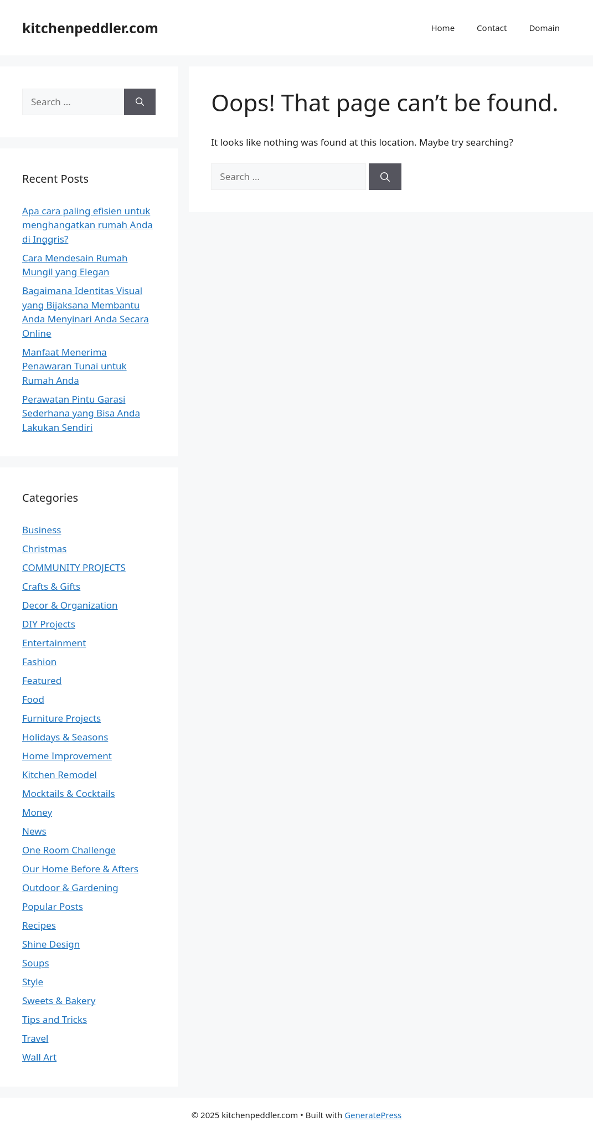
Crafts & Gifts (51, 586)
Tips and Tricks (54, 1019)
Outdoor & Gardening (70, 887)
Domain (544, 27)
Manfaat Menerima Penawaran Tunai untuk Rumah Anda (74, 366)
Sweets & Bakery (58, 1000)
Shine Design (51, 944)
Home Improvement (67, 755)
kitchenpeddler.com (90, 27)
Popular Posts (52, 906)
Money (37, 812)
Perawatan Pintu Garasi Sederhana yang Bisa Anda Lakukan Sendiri (81, 413)
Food (33, 699)
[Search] (385, 176)
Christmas (44, 548)
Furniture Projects (61, 718)
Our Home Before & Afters (80, 868)
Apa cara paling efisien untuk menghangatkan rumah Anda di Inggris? (87, 224)
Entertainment (54, 642)
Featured (41, 680)
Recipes (39, 925)
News (34, 831)
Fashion (39, 661)
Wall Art (39, 1057)
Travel (35, 1038)
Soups (35, 962)
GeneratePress (372, 1114)
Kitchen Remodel (59, 774)
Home (443, 27)
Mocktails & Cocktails (68, 793)
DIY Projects (48, 624)
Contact (492, 27)
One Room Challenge (69, 849)
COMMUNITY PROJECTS (74, 567)
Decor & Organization (70, 605)
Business (41, 529)
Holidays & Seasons (65, 736)
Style (32, 981)
